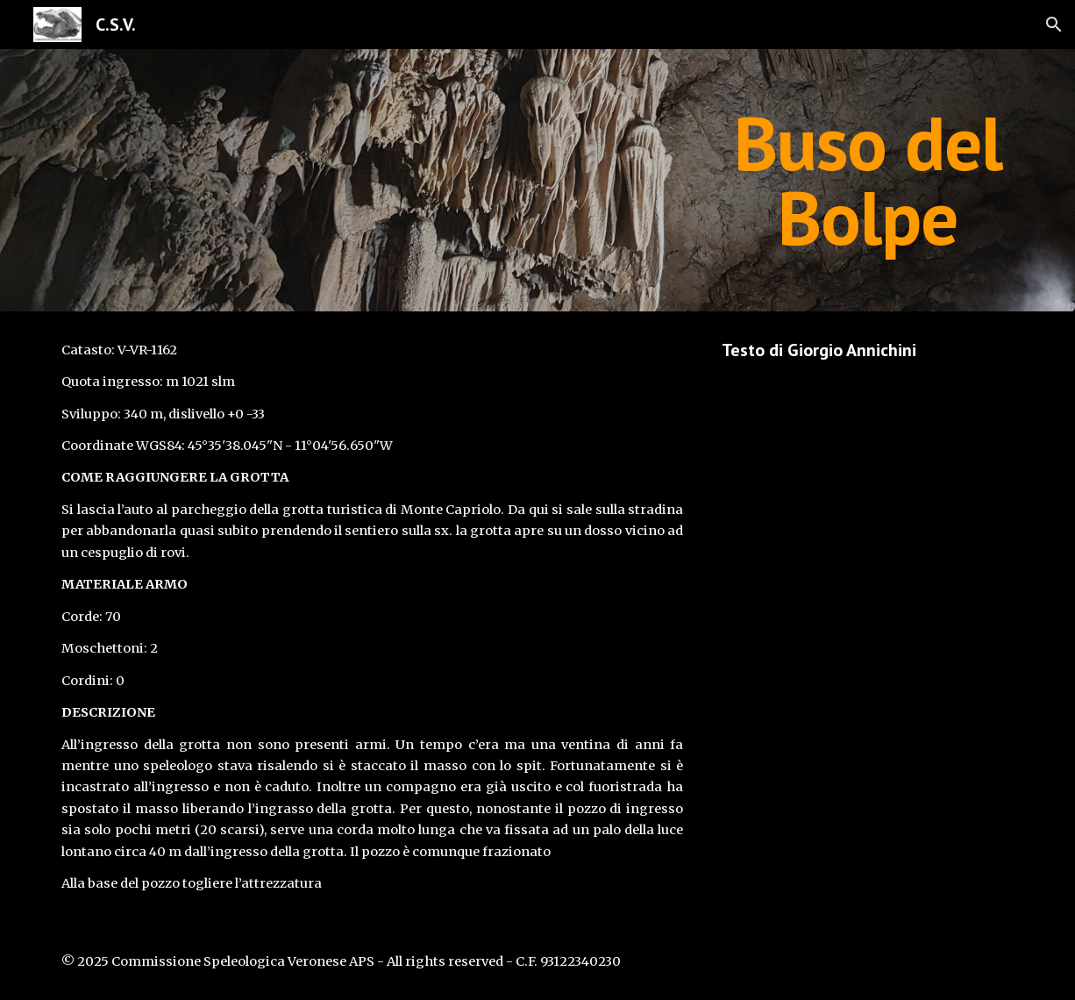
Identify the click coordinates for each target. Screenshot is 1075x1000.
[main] (867, 180)
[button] (1054, 25)
